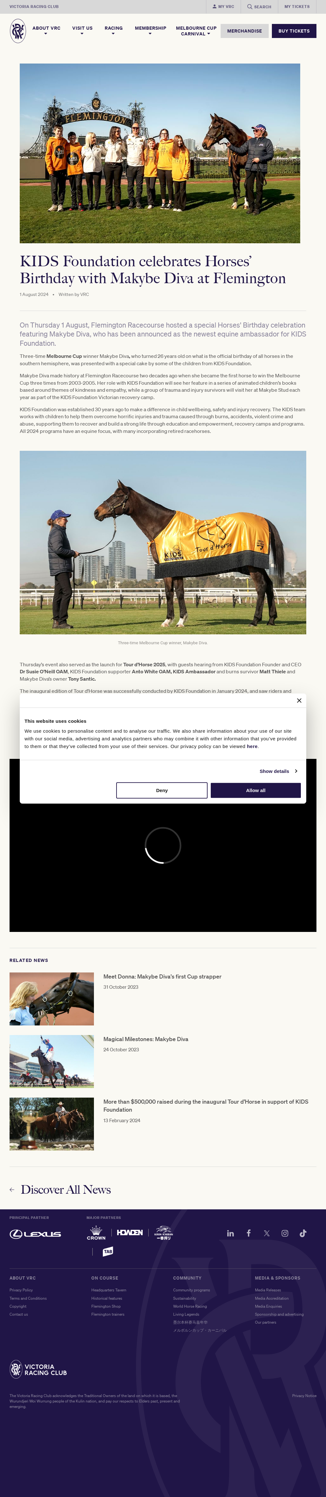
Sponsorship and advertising (279, 1314)
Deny (162, 790)
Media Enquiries (268, 1306)
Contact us (19, 1314)
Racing (114, 31)
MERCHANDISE (244, 31)
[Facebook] (248, 1234)
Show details (274, 771)
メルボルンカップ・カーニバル (200, 1330)
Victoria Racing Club (34, 6)
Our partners (265, 1322)
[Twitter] (267, 1234)
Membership (151, 31)
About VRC (46, 31)
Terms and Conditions (28, 1298)
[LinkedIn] (230, 1234)
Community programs (191, 1290)
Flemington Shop (106, 1306)
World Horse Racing (190, 1306)
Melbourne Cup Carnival (196, 31)
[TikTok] (303, 1234)
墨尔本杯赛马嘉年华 (190, 1322)
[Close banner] (299, 700)
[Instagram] (285, 1234)
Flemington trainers (107, 1314)
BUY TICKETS (294, 31)
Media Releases (268, 1290)
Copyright (18, 1306)
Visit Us (82, 31)
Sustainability (184, 1298)
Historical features (106, 1298)
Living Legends (186, 1314)
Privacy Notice (304, 1395)
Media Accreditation (272, 1298)
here (252, 746)
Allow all (256, 790)
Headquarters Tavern (108, 1290)
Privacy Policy (21, 1290)
